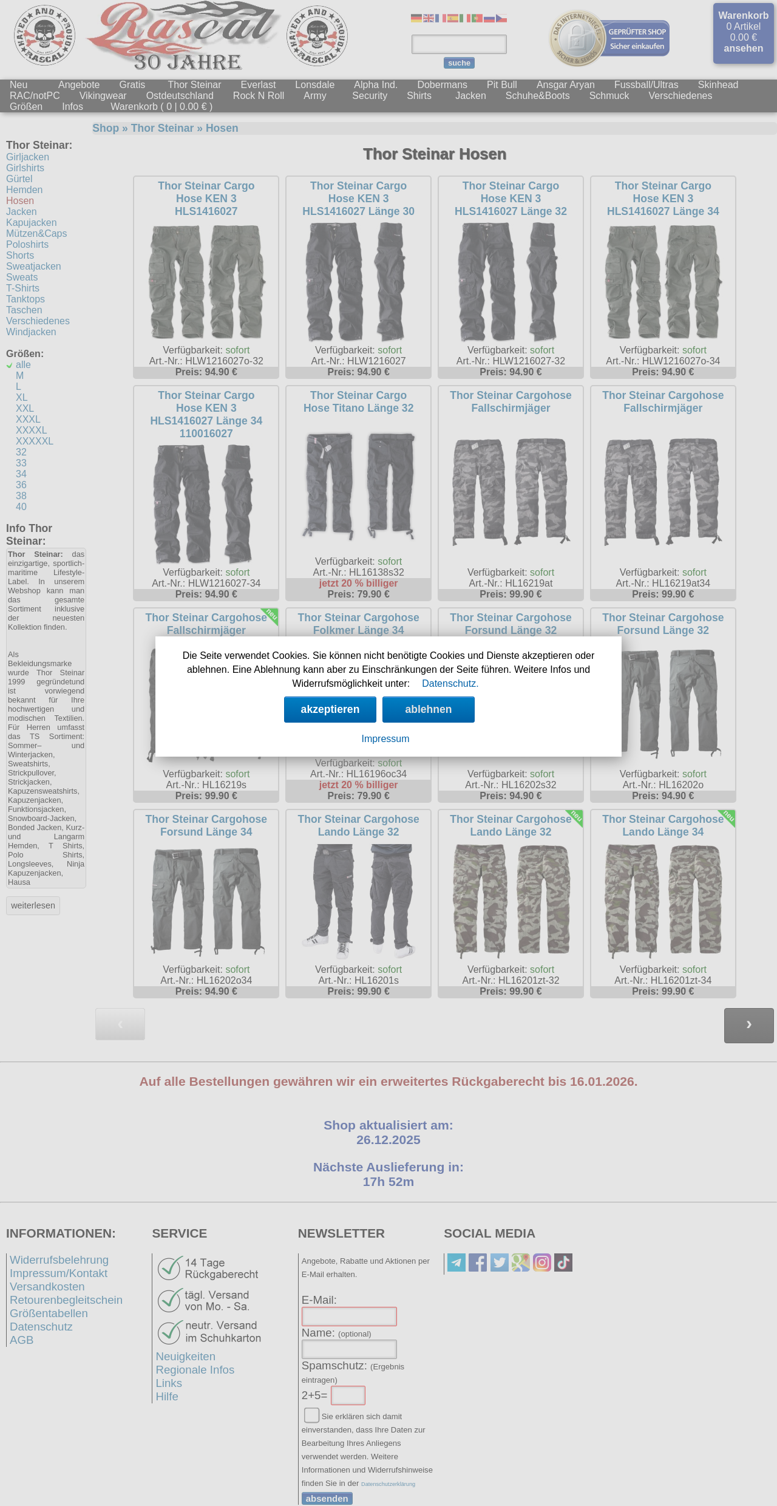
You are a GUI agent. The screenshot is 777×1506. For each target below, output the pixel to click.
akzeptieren (330, 709)
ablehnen (428, 709)
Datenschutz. (450, 683)
